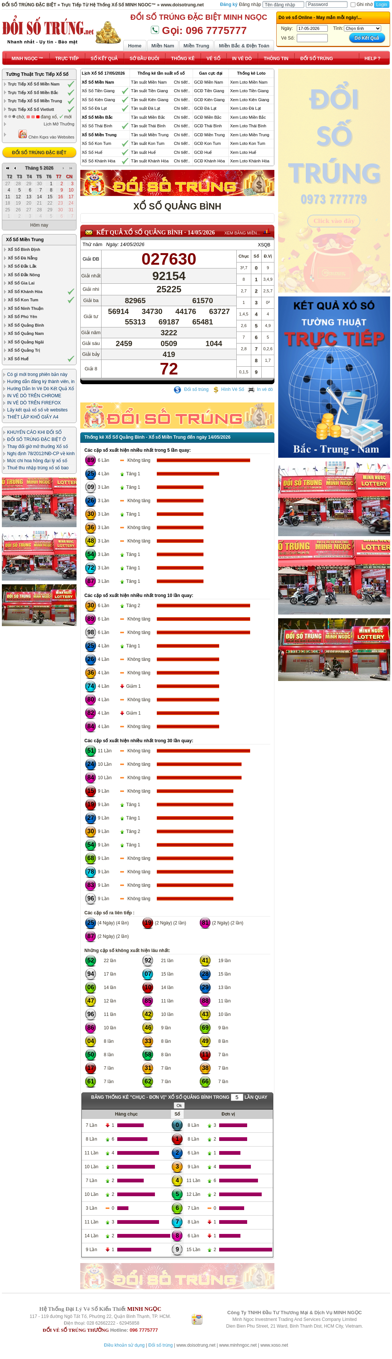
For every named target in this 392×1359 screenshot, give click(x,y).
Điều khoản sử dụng (124, 1345)
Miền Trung (196, 46)
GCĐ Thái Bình (208, 126)
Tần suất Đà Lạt (145, 108)
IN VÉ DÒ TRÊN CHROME (34, 395)
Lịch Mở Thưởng (59, 124)
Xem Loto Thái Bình (248, 126)
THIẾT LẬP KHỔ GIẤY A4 (32, 417)
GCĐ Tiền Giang (209, 90)
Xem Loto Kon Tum (247, 143)
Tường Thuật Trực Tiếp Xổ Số (37, 74)
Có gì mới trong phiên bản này (37, 374)
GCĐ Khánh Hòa (209, 161)
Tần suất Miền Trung (150, 135)
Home (134, 46)
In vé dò (260, 389)
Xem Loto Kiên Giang (249, 99)
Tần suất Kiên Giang (149, 99)
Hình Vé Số (228, 389)
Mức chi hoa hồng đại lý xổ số (37, 460)
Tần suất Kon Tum (148, 143)
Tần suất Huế (143, 152)
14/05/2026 (201, 232)
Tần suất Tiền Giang (149, 90)
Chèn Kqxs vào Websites (46, 134)
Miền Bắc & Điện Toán (244, 46)
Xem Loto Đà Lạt (245, 108)
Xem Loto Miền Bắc (248, 117)
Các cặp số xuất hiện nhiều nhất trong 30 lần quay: (138, 740)
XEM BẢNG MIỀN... (242, 233)
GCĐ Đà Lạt (205, 108)
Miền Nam (162, 46)
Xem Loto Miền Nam (248, 82)
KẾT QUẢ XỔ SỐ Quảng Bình (139, 232)
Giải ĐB (91, 259)
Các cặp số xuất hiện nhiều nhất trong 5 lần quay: (137, 450)
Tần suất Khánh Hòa (150, 161)
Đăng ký (229, 4)
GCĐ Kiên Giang (209, 99)
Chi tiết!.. (182, 82)
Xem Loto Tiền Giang (249, 90)
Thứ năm (92, 244)
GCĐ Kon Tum (207, 143)
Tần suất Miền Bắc (148, 117)
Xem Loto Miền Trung (249, 135)
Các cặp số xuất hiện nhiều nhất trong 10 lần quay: (138, 595)
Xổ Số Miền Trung (25, 239)
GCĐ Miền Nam (208, 82)
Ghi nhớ (361, 4)
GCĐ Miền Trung (209, 135)
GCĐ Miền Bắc (207, 117)
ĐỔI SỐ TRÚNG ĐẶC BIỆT (39, 152)
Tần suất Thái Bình (148, 126)
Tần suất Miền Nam (149, 82)
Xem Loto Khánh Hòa (249, 161)
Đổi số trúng (191, 389)
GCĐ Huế (203, 152)
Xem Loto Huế (243, 152)
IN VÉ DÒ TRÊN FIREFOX (34, 402)
